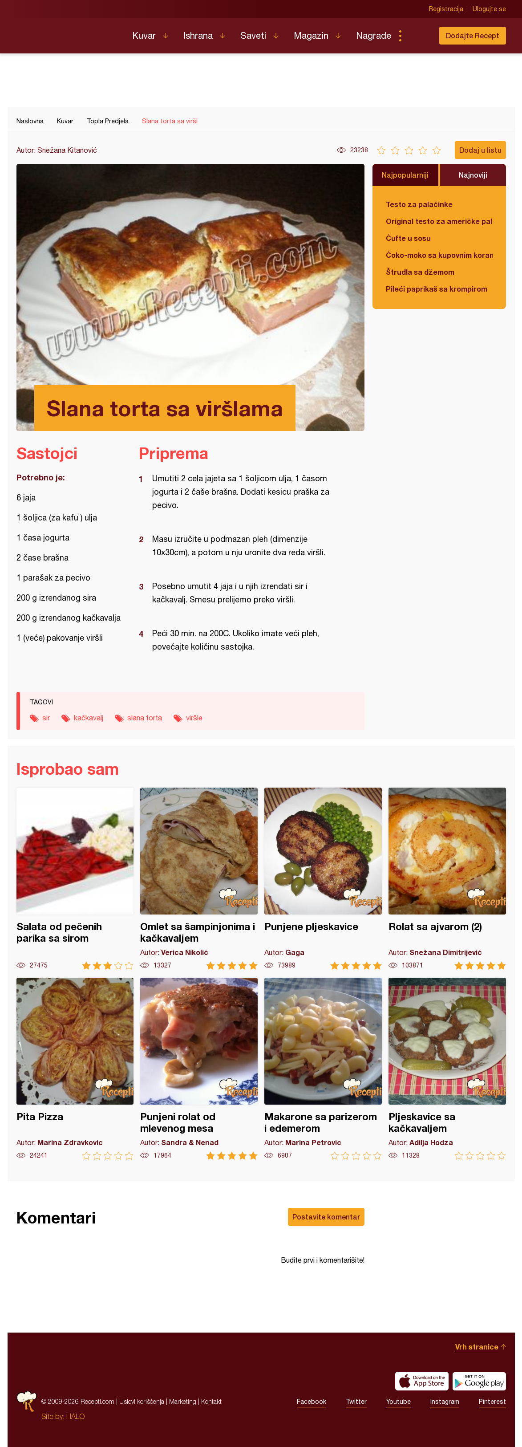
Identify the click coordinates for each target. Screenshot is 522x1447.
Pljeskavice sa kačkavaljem (447, 1069)
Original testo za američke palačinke (439, 221)
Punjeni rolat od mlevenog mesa (199, 1069)
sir (46, 718)
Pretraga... (418, 35)
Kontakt (211, 1401)
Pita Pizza (75, 1069)
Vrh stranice (476, 1346)
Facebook (311, 1401)
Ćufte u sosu (408, 238)
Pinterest (492, 1401)
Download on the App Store (422, 1381)
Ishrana (198, 35)
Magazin (311, 35)
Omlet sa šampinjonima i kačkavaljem (199, 879)
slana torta (144, 718)
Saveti (253, 35)
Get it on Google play (479, 1381)
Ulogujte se (489, 8)
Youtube (398, 1401)
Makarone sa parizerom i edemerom (323, 1069)
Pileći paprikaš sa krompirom (436, 289)
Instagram (444, 1401)
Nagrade (373, 35)
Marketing (182, 1401)
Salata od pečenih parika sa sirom (75, 879)
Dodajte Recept (472, 35)
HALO (75, 1416)
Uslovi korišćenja (141, 1401)
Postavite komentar (326, 1216)
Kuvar (144, 35)
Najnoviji (473, 175)
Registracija (446, 8)
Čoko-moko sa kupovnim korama (439, 255)
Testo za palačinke (419, 204)
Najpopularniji (405, 175)
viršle (194, 718)
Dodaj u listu (480, 150)
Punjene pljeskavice (323, 879)
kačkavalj (88, 718)
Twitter (356, 1401)
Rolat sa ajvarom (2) (447, 879)
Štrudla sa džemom (420, 272)
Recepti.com (67, 32)
